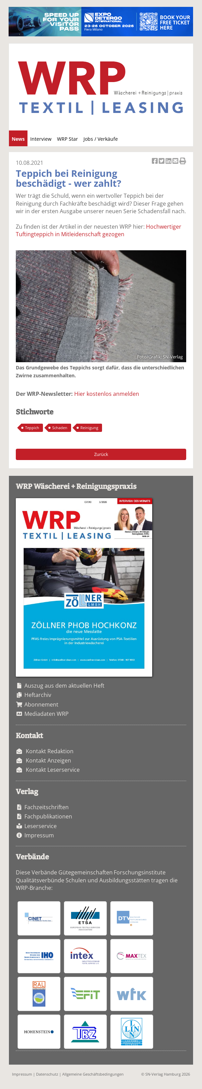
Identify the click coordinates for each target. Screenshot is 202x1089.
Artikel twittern (162, 161)
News (18, 139)
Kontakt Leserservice (53, 769)
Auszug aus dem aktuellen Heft (64, 685)
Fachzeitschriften (46, 807)
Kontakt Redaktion (50, 751)
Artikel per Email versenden (175, 161)
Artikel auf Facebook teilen (155, 161)
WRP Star (67, 139)
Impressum (39, 835)
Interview (41, 139)
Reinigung (89, 427)
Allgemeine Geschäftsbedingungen (93, 1074)
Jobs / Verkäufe (100, 139)
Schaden (59, 427)
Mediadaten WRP (46, 714)
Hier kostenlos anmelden (106, 394)
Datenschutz (47, 1074)
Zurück (101, 454)
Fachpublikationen (48, 816)
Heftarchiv (37, 695)
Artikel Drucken (182, 161)
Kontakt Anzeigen (48, 760)
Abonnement (41, 704)
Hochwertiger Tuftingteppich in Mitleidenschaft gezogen (98, 230)
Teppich (32, 427)
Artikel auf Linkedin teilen (169, 161)
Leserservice (40, 826)
